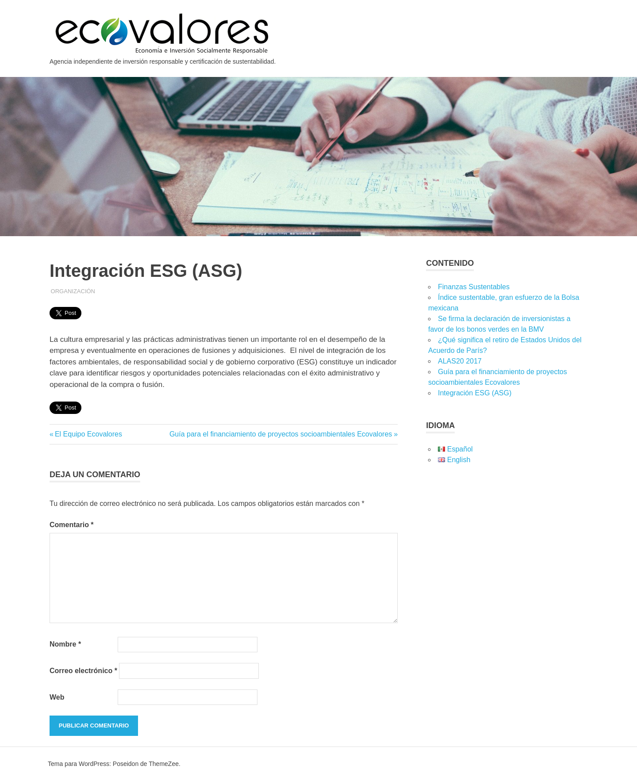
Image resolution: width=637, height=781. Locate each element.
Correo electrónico (83, 670)
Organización (73, 291)
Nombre (65, 644)
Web (57, 697)
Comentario (72, 524)
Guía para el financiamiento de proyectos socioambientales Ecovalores (280, 434)
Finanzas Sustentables (474, 287)
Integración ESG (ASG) (474, 393)
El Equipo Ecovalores (88, 434)
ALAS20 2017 (460, 361)
